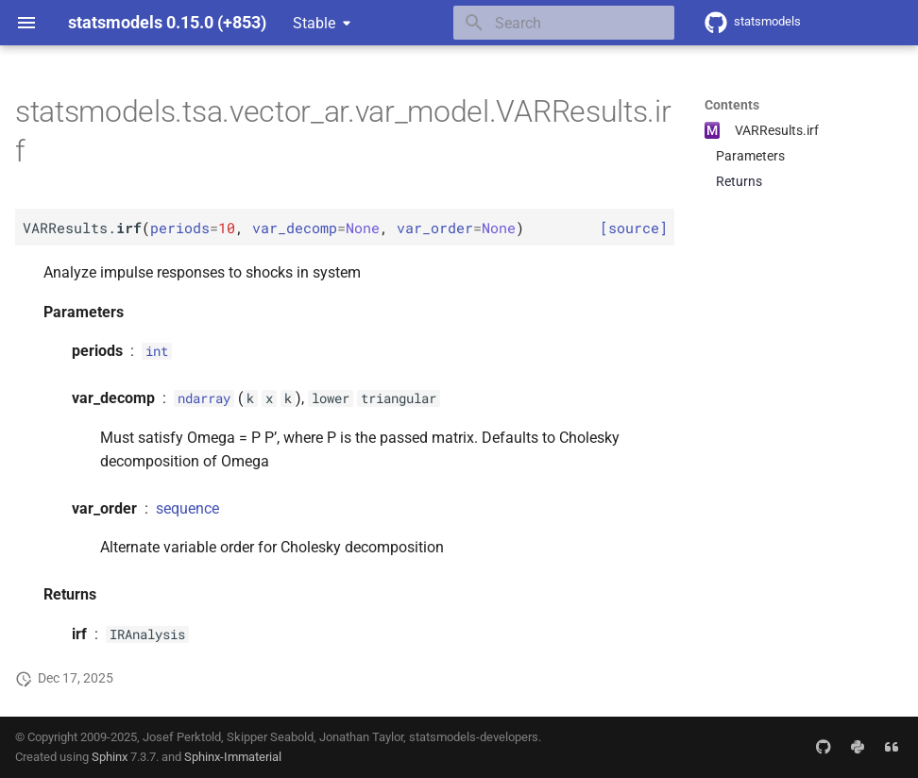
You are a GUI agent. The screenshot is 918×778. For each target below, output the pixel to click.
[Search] (563, 23)
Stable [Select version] (314, 23)
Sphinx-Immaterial (232, 757)
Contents (732, 104)
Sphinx (110, 757)
